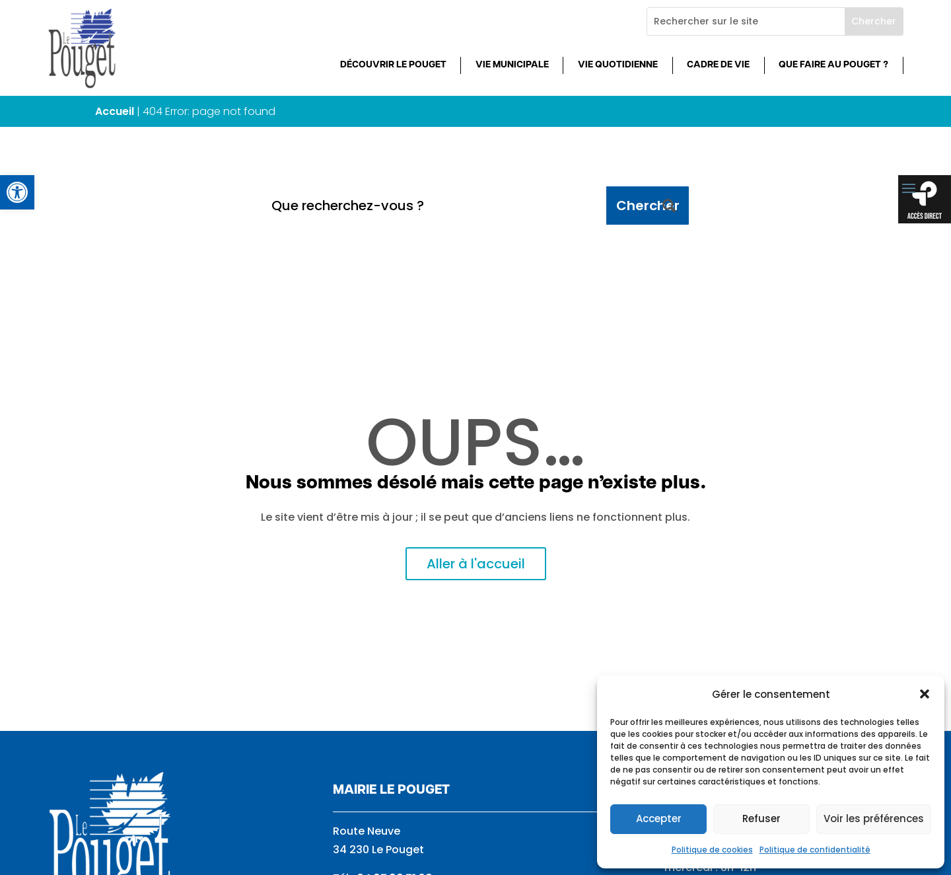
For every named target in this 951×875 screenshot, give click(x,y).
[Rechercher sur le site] (746, 21)
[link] (17, 192)
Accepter (659, 818)
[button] (924, 694)
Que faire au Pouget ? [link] (833, 65)
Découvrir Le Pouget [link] (393, 65)
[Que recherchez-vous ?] (434, 205)
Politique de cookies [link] (712, 849)
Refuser (761, 818)
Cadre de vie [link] (718, 65)
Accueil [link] (114, 111)
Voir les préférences (874, 818)
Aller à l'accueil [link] (476, 563)
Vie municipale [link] (512, 65)
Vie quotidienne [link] (618, 65)
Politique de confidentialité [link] (814, 849)
